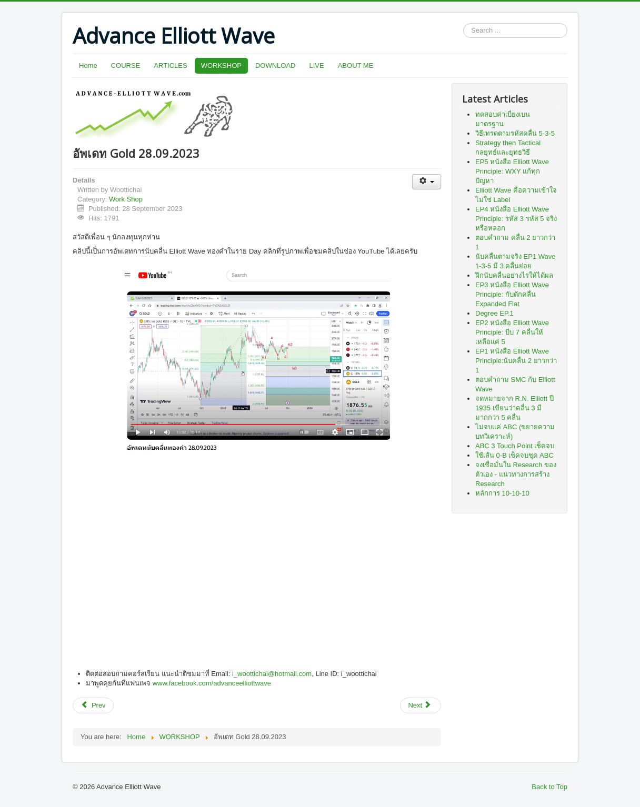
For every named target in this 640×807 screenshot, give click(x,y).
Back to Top (549, 787)
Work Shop (126, 199)
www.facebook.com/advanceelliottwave (212, 683)
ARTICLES (170, 65)
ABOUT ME (356, 65)
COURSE (126, 65)
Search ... (463, 23)
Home (88, 65)
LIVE (316, 65)
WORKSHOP (221, 65)
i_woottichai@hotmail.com (272, 674)
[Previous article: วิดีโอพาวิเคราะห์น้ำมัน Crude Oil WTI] (93, 705)
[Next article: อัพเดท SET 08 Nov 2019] (420, 705)
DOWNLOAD (275, 65)
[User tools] (426, 181)
